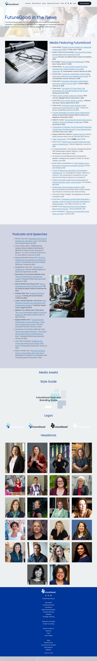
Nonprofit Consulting (48, 626)
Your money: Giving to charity (72, 103)
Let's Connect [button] (84, 3)
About (44, 3)
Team (48, 638)
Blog (48, 645)
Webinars (48, 654)
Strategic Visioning (48, 621)
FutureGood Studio (48, 609)
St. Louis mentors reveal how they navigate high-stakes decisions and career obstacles (70, 69)
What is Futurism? (48, 633)
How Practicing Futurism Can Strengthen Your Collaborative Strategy (31, 307)
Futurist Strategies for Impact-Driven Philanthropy (71, 115)
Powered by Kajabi (48, 657)
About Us (48, 635)
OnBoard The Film (79, 137)
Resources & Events (53, 3)
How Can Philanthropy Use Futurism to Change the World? (30, 264)
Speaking (48, 619)
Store (62, 3)
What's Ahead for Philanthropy (73, 62)
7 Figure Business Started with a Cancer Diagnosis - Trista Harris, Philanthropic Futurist (29, 326)
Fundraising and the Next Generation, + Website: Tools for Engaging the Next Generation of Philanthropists (71, 205)
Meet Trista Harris (59, 142)
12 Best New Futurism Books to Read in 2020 (68, 191)
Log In (74, 3)
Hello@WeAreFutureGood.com (21, 27)
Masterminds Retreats (48, 614)
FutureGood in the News (48, 649)
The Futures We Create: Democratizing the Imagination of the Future (69, 54)
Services (27, 3)
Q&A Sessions (48, 652)
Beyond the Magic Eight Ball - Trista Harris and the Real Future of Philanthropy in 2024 (30, 338)
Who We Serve (36, 3)
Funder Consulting (48, 628)
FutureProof (48, 612)
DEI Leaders (48, 607)
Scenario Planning (48, 616)
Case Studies (48, 640)
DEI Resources (48, 647)
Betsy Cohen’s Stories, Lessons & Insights (68, 98)
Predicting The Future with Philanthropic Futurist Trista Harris (29, 348)
